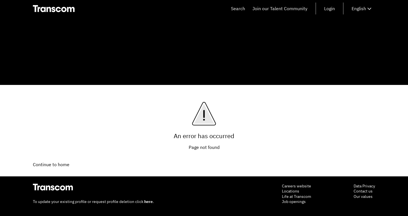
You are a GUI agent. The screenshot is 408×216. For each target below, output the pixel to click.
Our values (363, 196)
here (148, 201)
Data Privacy (364, 186)
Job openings (294, 201)
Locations (290, 191)
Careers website (296, 186)
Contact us (363, 191)
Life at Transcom (296, 196)
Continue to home (51, 164)
